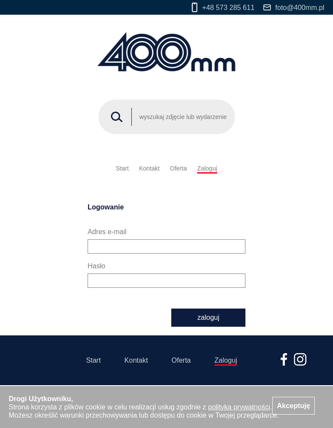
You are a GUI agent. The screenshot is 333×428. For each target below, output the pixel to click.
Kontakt (149, 168)
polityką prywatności (239, 407)
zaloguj (208, 317)
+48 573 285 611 (223, 7)
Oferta (178, 168)
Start (122, 168)
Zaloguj (207, 168)
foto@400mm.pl (293, 7)
